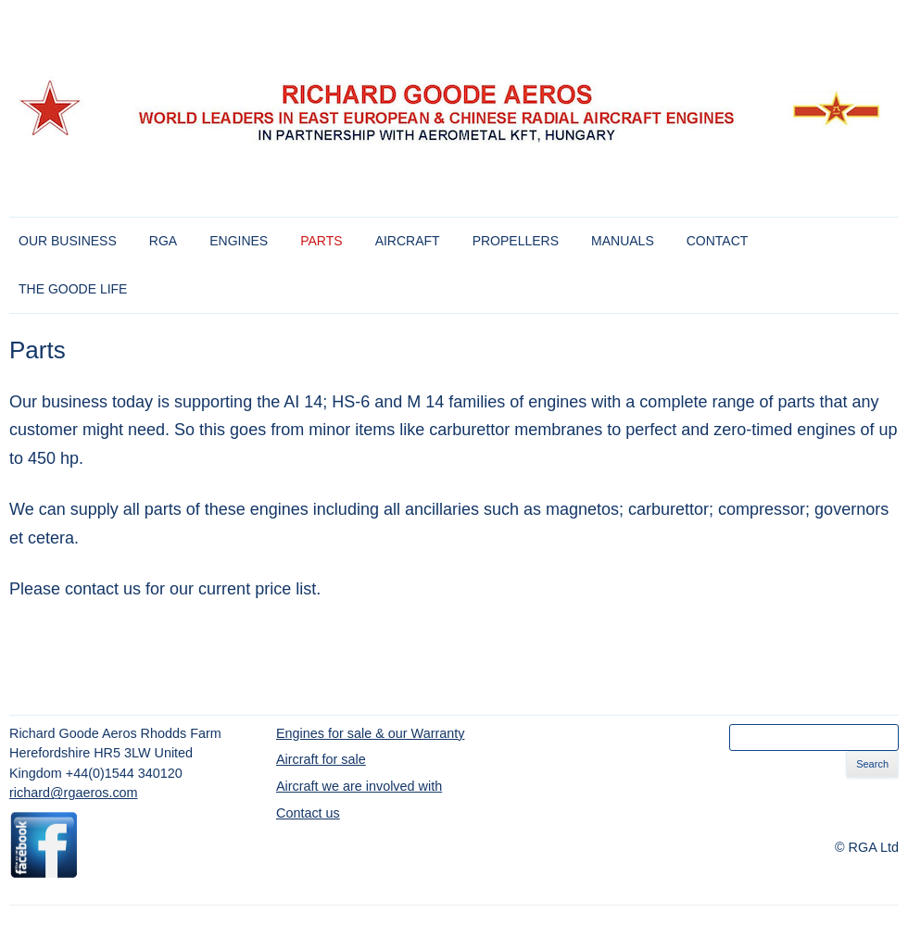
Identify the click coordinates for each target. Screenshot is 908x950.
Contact (718, 240)
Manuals (622, 240)
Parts (321, 240)
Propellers (516, 240)
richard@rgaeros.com (73, 792)
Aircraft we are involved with (359, 786)
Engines (238, 240)
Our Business (68, 240)
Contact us (308, 813)
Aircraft (407, 240)
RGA (163, 240)
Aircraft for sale (321, 759)
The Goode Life (73, 288)
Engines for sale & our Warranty (370, 733)
